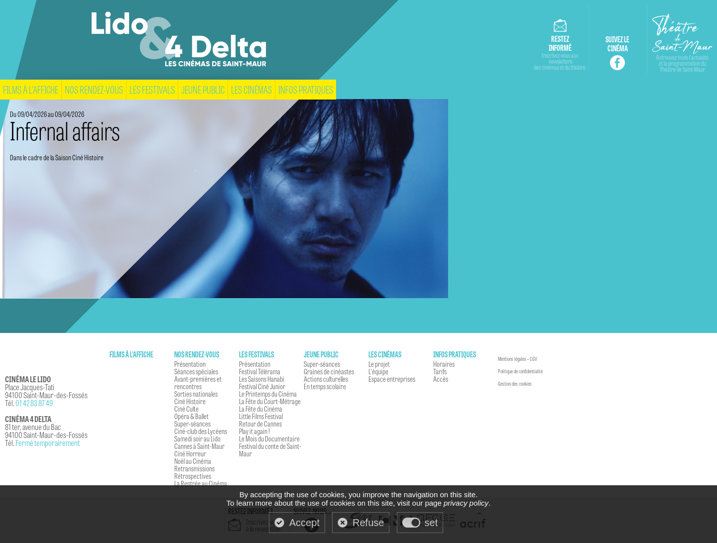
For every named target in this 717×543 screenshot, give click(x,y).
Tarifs (440, 371)
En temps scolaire (325, 386)
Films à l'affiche (30, 89)
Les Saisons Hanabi (261, 379)
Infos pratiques (305, 89)
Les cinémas (251, 89)
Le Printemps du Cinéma (268, 394)
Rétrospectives (192, 476)
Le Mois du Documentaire (269, 438)
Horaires (444, 364)
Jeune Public (203, 89)
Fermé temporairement (47, 442)
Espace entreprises (391, 379)
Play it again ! (254, 431)
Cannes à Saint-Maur (199, 446)
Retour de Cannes (260, 424)
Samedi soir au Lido (197, 438)
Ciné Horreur (190, 453)
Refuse (368, 522)
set (431, 522)
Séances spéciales (196, 371)
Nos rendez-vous (94, 89)
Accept (304, 522)
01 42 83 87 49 (34, 403)
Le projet (379, 364)
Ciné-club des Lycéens (200, 431)
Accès (440, 379)
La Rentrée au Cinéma (200, 483)
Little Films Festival (261, 416)
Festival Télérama (259, 371)
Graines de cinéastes (329, 371)
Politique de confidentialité (520, 371)
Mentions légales (512, 358)
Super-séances (192, 424)
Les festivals (152, 89)
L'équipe (378, 371)
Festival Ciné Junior (262, 386)
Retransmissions (194, 468)
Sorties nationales (196, 394)
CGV (533, 358)
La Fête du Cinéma (260, 409)
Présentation (190, 364)
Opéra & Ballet (191, 416)
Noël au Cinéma (192, 461)
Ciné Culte (186, 409)
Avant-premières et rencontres (198, 382)
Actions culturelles (326, 379)
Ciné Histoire (190, 401)
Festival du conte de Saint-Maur (270, 449)
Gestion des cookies (515, 383)
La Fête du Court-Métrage (270, 401)
